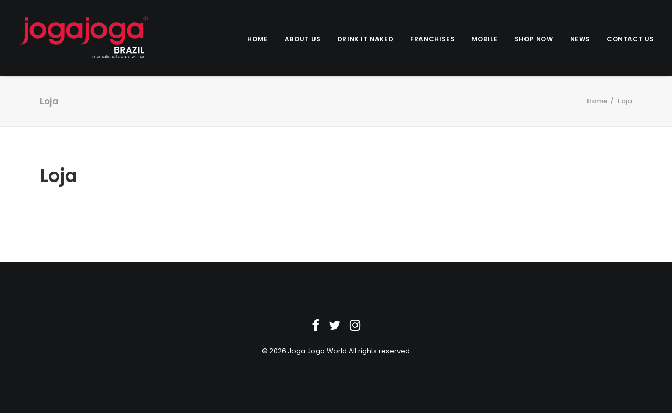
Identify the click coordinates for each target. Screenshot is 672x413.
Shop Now (533, 39)
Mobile (484, 39)
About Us (303, 39)
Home (257, 39)
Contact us (630, 39)
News (580, 39)
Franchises (432, 39)
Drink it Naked (365, 39)
